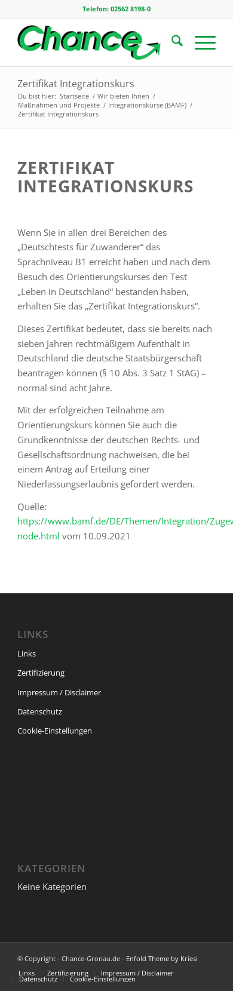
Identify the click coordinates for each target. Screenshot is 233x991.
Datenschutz (39, 711)
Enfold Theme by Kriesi (162, 958)
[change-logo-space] (96, 42)
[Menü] (199, 42)
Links (26, 653)
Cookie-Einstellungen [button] (54, 730)
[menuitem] (171, 42)
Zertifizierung (41, 672)
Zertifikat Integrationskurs (75, 83)
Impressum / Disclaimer (59, 692)
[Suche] (171, 42)
